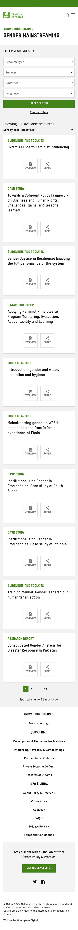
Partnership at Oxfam (38, 758)
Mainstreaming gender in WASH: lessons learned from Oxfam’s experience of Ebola (33, 428)
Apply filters (39, 103)
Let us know (50, 699)
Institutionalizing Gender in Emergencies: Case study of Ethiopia (37, 542)
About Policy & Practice (38, 793)
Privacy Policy (38, 826)
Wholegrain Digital (27, 920)
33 (46, 689)
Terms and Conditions (38, 835)
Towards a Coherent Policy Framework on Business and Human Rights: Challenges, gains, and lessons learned (38, 203)
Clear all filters (39, 112)
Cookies (38, 809)
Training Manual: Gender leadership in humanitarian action (38, 595)
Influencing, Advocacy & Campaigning (38, 749)
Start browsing (38, 723)
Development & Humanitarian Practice (38, 741)
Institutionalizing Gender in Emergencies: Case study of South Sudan (35, 487)
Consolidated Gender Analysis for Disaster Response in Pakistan (34, 648)
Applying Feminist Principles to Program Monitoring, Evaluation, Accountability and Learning (33, 317)
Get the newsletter (39, 868)
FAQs (38, 818)
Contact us (38, 801)
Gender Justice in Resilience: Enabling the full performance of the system (39, 261)
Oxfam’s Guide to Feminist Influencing (38, 148)
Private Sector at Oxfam (38, 766)
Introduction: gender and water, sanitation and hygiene (33, 373)
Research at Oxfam (38, 775)
